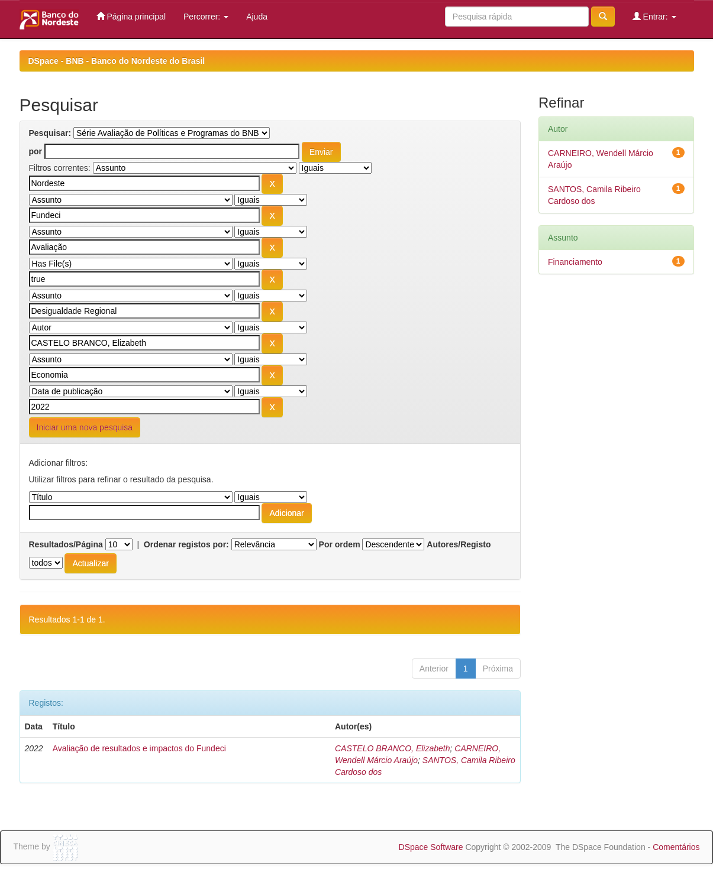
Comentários (676, 847)
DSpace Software (431, 847)
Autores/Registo (459, 544)
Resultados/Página (66, 544)
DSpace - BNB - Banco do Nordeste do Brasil (116, 61)
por (36, 151)
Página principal (131, 16)
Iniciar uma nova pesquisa (85, 427)
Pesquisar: (50, 133)
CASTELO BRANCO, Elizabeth (392, 748)
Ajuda (256, 16)
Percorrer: (205, 16)
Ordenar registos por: (186, 544)
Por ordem (339, 544)
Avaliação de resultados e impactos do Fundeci (139, 748)
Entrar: (654, 16)
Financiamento (575, 262)
